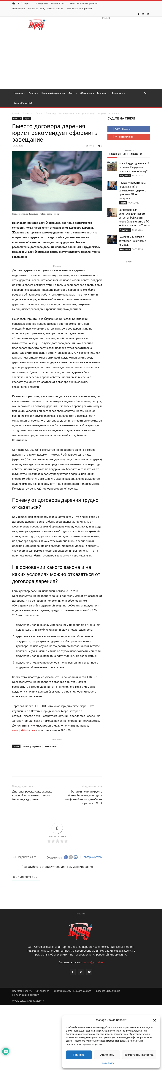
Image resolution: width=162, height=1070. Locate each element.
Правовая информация (107, 990)
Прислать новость (22, 990)
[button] (154, 1020)
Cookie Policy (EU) (23, 102)
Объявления (18, 8)
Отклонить (107, 1054)
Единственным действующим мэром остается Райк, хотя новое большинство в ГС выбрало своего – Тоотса (134, 217)
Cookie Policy (107, 1063)
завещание (51, 746)
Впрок (39, 113)
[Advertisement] (81, 61)
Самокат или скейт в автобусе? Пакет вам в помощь (132, 240)
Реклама (103, 93)
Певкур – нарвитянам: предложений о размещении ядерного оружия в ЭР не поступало (132, 190)
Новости (20, 93)
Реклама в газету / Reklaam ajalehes (45, 8)
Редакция (118, 93)
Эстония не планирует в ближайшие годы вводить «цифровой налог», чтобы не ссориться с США (83, 797)
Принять (79, 1054)
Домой (15, 113)
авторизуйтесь (92, 857)
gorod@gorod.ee (93, 962)
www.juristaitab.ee (23, 730)
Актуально (125, 175)
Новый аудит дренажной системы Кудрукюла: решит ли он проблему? (134, 167)
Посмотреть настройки (139, 1054)
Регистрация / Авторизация (84, 3)
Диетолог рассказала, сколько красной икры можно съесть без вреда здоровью (32, 795)
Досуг (73, 93)
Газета (34, 93)
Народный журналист (53, 93)
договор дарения (32, 746)
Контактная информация (79, 8)
